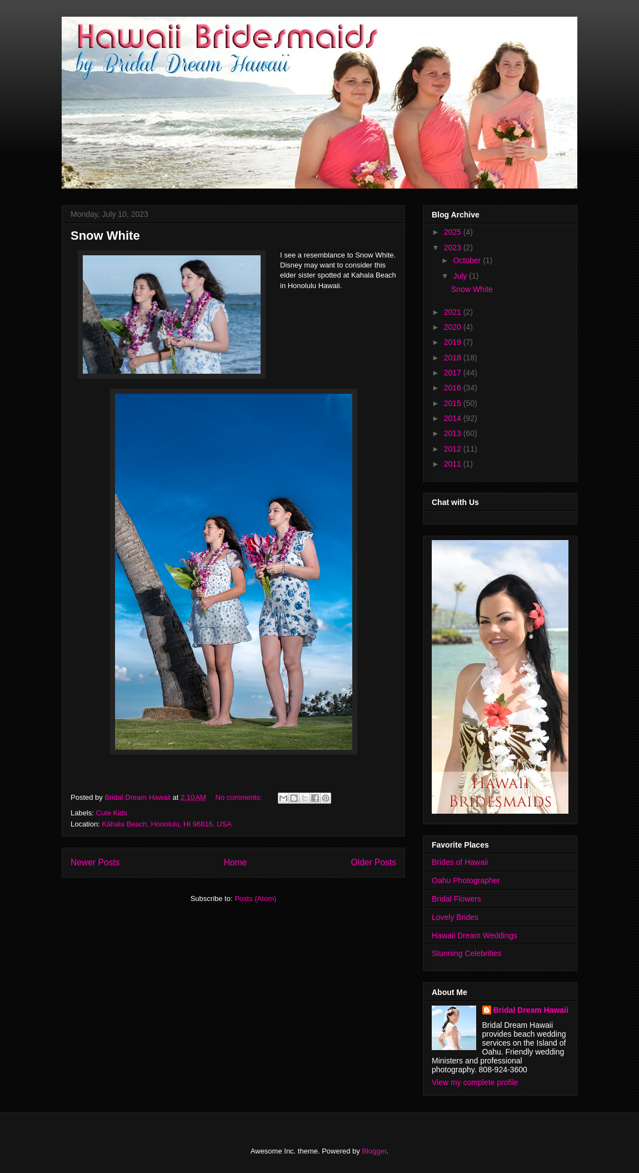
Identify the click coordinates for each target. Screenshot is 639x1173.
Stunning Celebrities (466, 953)
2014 (453, 418)
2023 (453, 247)
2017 (453, 372)
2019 (453, 342)
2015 (453, 403)
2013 (453, 433)
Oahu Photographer (466, 880)
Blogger (374, 1151)
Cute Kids (111, 813)
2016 (453, 387)
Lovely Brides (455, 917)
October (468, 260)
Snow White (105, 235)
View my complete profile (475, 1082)
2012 (453, 448)
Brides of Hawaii (460, 862)
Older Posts (373, 862)
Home (235, 862)
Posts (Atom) (255, 898)
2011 (453, 463)
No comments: (240, 797)
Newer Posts (95, 862)
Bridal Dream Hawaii (530, 1010)
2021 (453, 312)
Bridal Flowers (456, 898)
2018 (453, 357)
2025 (453, 231)
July (461, 275)
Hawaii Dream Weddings (474, 935)
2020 (453, 327)
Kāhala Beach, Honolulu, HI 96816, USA (166, 824)
